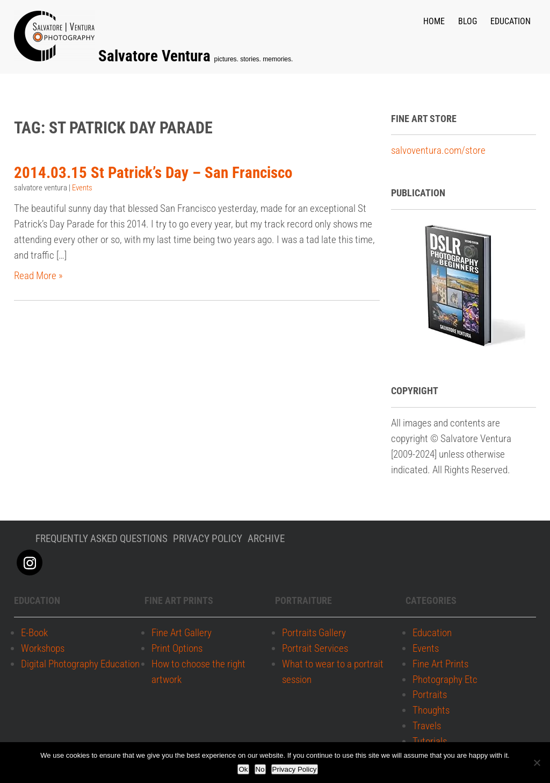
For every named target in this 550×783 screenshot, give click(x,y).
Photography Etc (444, 679)
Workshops (42, 648)
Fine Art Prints (440, 664)
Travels (426, 726)
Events (82, 188)
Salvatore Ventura (156, 56)
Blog (467, 21)
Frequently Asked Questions (101, 538)
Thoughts (431, 710)
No (260, 769)
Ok (243, 769)
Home (434, 21)
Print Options (176, 648)
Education (510, 21)
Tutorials (429, 741)
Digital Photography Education (80, 664)
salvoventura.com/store (438, 150)
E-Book (34, 633)
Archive (266, 538)
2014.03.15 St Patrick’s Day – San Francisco (153, 172)
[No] (536, 762)
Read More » (38, 275)
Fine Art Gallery (181, 633)
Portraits (429, 695)
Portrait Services (315, 648)
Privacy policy (207, 538)
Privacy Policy (294, 769)
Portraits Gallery (314, 633)
